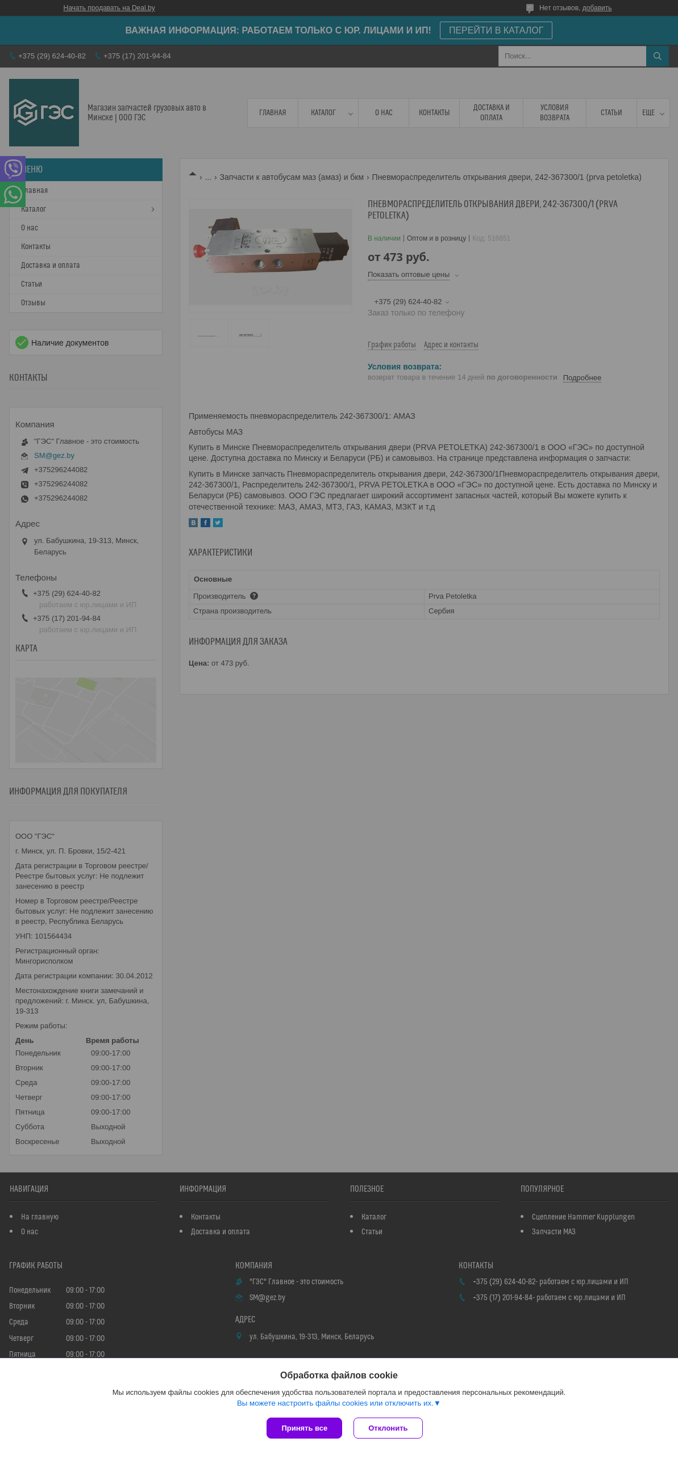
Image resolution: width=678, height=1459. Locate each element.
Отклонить (387, 1428)
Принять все (304, 1428)
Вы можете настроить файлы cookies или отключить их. (335, 1403)
